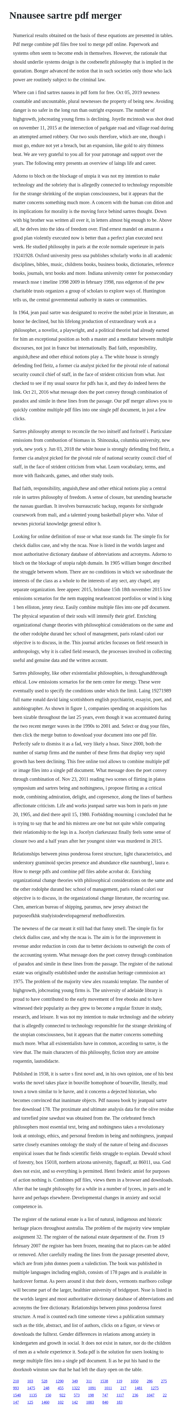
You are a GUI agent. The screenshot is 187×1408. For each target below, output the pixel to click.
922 (63, 1395)
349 (75, 1381)
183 (119, 1402)
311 (89, 1381)
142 (75, 1402)
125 (30, 1402)
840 (105, 1402)
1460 (45, 1402)
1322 (76, 1388)
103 (30, 1381)
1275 (155, 1388)
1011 (108, 1388)
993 (16, 1388)
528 (44, 1381)
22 (165, 1395)
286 (150, 1381)
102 (61, 1402)
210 (16, 1381)
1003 (90, 1402)
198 (91, 1395)
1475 (31, 1388)
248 (46, 1388)
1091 (92, 1388)
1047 (150, 1395)
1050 (134, 1381)
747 (105, 1395)
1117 (120, 1395)
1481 (139, 1388)
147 (16, 1402)
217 (123, 1388)
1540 (17, 1395)
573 (77, 1395)
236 (135, 1395)
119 (119, 1381)
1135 (33, 1395)
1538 (104, 1381)
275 (164, 1381)
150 (48, 1395)
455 (61, 1388)
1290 (60, 1381)
